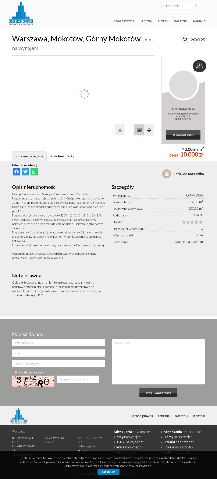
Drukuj (149, 129)
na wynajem (132, 432)
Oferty (162, 21)
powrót (198, 39)
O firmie (146, 21)
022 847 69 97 (183, 118)
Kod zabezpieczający (29, 372)
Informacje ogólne (29, 156)
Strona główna (124, 21)
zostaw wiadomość (183, 134)
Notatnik (180, 21)
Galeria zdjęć (139, 129)
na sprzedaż (182, 432)
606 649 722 (183, 116)
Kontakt (199, 21)
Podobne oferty (62, 156)
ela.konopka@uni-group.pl (183, 113)
